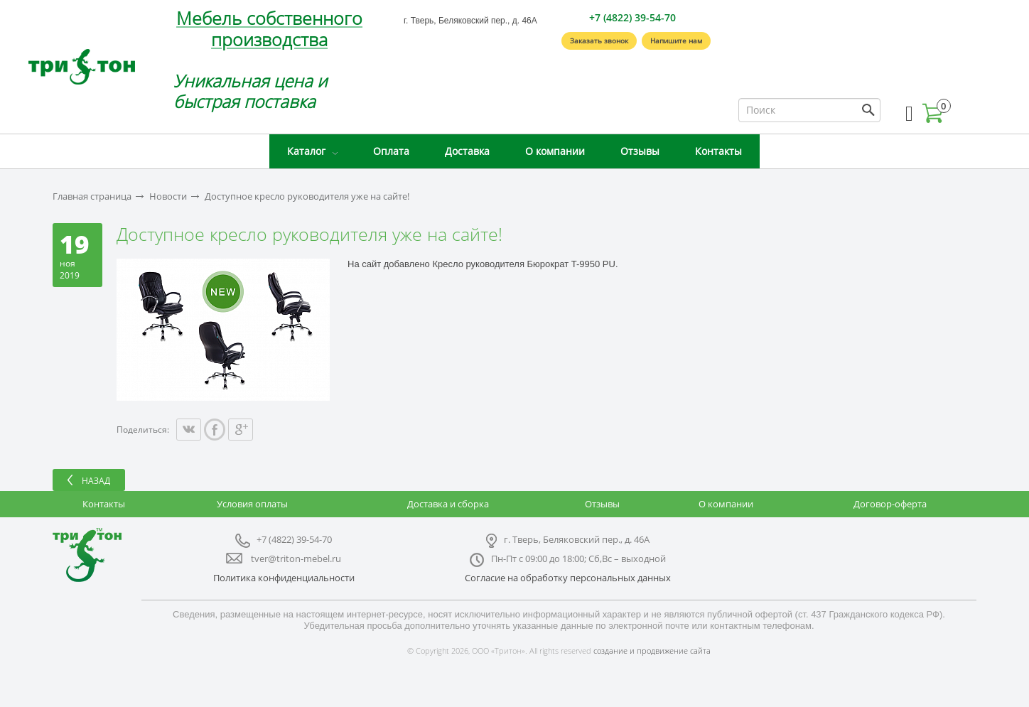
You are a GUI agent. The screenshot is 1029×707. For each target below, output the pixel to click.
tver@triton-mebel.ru (296, 558)
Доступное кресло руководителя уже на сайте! (307, 196)
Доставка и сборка (448, 503)
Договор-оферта (890, 503)
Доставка (467, 151)
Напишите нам (676, 40)
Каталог (306, 151)
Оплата (391, 151)
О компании (555, 151)
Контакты (718, 151)
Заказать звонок (599, 40)
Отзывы (639, 151)
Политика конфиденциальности (284, 577)
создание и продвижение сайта (652, 650)
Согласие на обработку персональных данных (568, 577)
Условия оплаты (252, 503)
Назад (96, 481)
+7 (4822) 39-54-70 (632, 17)
